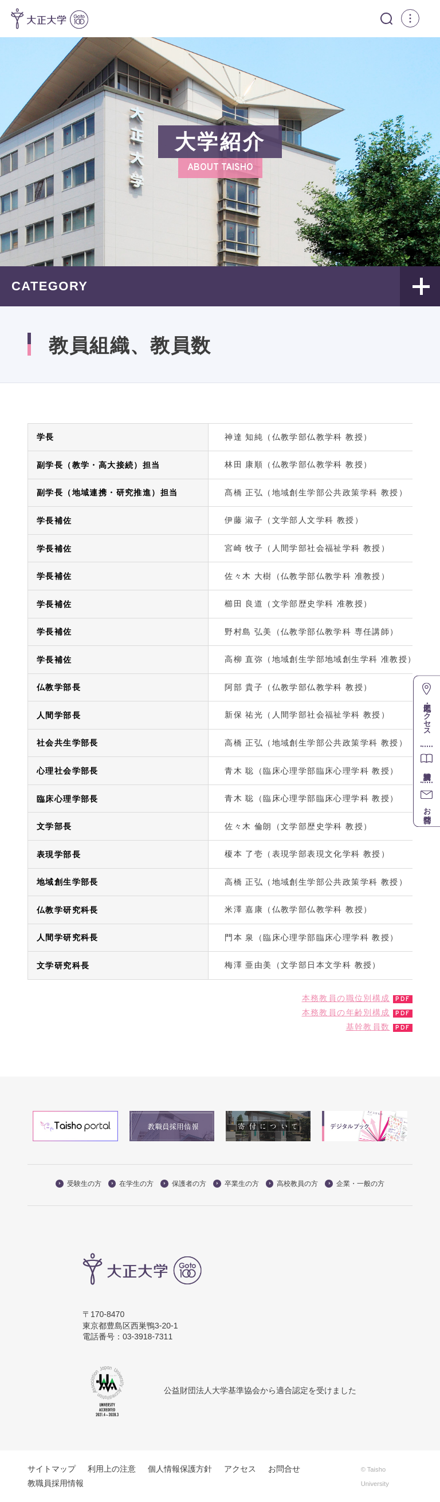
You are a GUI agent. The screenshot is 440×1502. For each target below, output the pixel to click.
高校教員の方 (292, 1184)
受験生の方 (78, 1184)
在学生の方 (131, 1184)
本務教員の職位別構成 (346, 997)
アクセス (240, 1468)
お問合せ (284, 1468)
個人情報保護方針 (180, 1468)
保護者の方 (183, 1184)
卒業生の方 (236, 1184)
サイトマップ (52, 1468)
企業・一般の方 (354, 1184)
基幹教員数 (368, 1026)
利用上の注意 (112, 1468)
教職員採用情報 (56, 1483)
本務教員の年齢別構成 (346, 1012)
